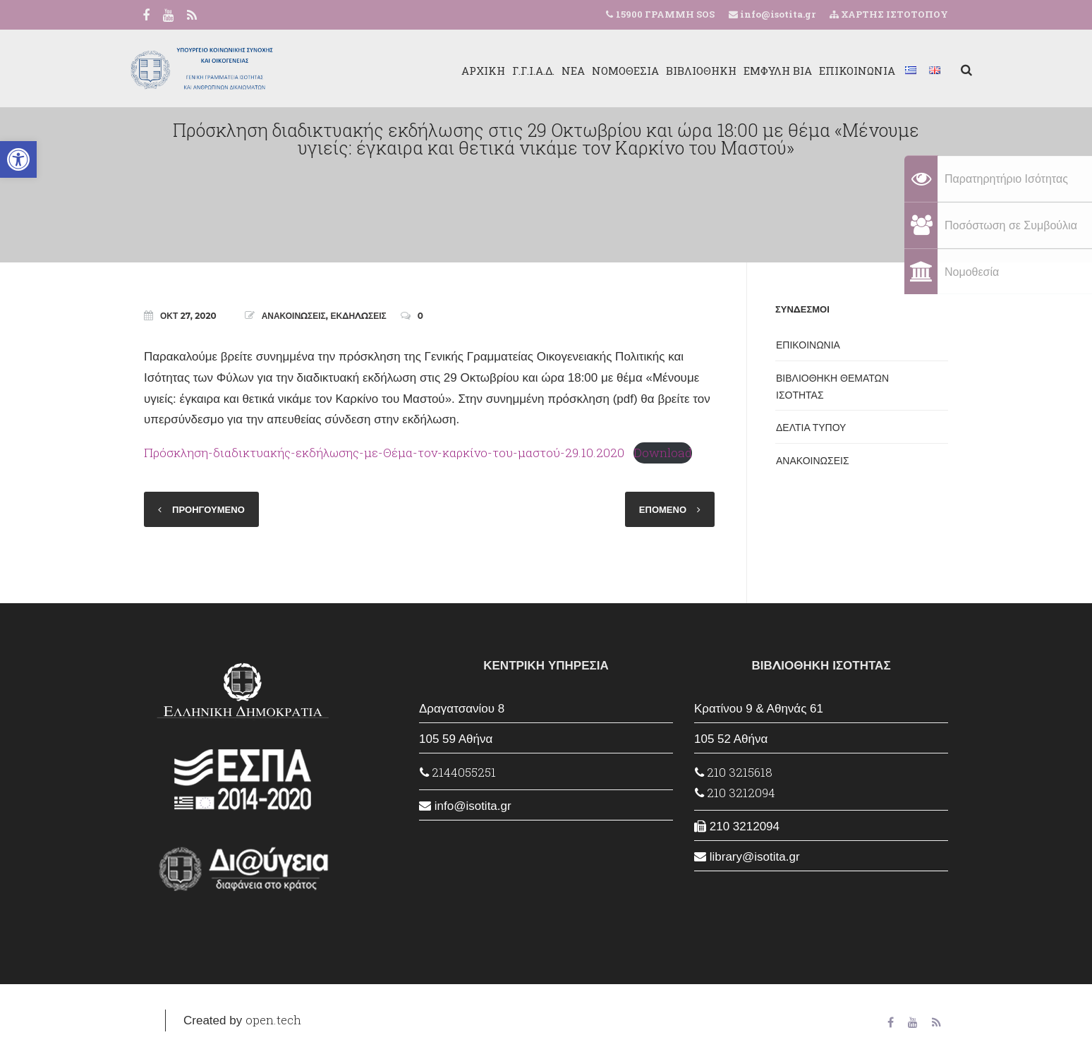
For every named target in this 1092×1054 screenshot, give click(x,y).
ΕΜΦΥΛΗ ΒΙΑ (754, 70)
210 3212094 (735, 793)
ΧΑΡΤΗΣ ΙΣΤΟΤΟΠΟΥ (889, 14)
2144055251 (458, 772)
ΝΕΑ (549, 70)
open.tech (273, 1020)
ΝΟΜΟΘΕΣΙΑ (601, 70)
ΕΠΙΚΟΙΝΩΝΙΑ (833, 70)
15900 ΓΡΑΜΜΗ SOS (665, 14)
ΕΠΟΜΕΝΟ (662, 509)
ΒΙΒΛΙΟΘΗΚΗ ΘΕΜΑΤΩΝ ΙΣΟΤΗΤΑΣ (832, 386)
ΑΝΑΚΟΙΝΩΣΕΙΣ (294, 315)
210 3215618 (733, 772)
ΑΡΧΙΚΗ (459, 70)
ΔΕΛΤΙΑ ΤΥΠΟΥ (811, 427)
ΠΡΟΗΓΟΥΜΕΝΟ (208, 509)
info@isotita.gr (776, 14)
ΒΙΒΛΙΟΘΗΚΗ (677, 70)
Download (662, 452)
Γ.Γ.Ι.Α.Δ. (509, 70)
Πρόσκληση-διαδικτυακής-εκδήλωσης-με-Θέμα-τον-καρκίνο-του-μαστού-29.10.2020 (384, 452)
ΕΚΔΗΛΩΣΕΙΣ (359, 315)
